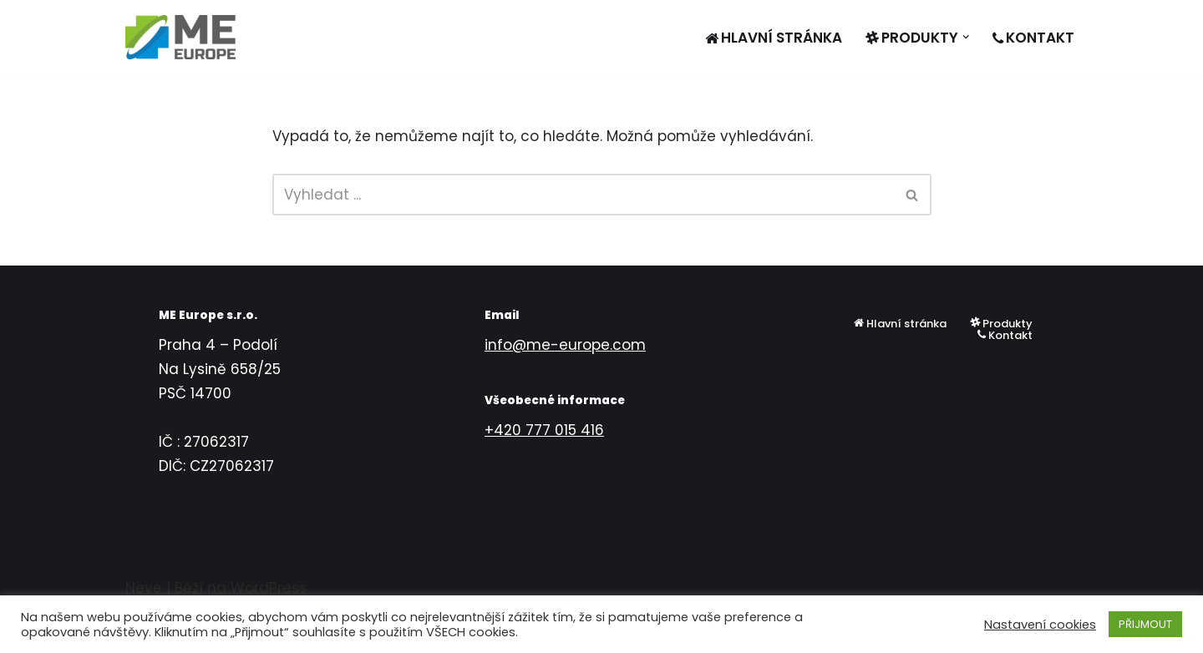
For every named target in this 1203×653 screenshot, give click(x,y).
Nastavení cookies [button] (1040, 624)
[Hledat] (583, 194)
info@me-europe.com (565, 345)
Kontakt (1033, 38)
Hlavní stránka (773, 38)
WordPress (269, 588)
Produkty (1001, 323)
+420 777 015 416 (544, 430)
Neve (143, 588)
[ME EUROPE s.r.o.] (180, 37)
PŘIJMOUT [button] (1145, 624)
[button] (966, 37)
